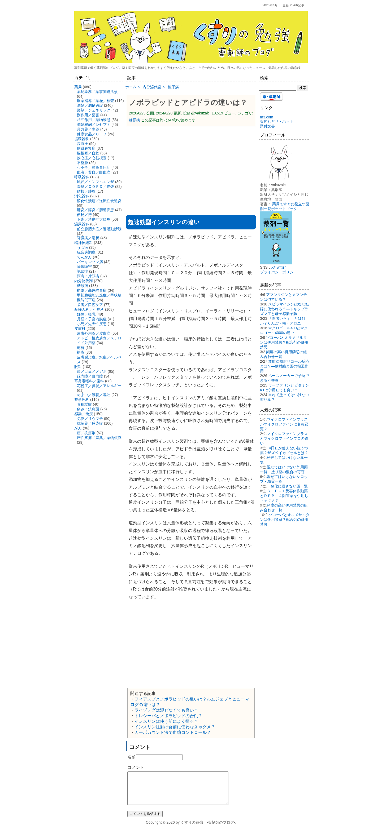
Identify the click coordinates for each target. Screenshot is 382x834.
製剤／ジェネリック (93, 110)
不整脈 (82, 163)
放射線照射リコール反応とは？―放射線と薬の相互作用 (284, 366)
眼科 (78, 367)
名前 (131, 757)
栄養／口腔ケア (90, 305)
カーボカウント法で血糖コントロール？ (172, 732)
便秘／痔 (84, 214)
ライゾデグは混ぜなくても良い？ (166, 710)
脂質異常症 (86, 148)
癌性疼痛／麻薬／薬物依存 (99, 438)
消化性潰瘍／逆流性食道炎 (99, 201)
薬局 (78, 87)
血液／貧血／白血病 (93, 172)
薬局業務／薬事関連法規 (97, 92)
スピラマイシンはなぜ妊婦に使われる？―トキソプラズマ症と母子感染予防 (284, 309)
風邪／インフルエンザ (95, 182)
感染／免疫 (83, 414)
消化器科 (81, 196)
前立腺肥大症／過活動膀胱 (99, 229)
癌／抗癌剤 (86, 433)
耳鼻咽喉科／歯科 (89, 381)
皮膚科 (79, 328)
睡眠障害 (84, 266)
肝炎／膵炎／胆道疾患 (95, 210)
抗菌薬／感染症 (90, 423)
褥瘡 (80, 352)
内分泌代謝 (83, 281)
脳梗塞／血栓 (88, 153)
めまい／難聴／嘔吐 (93, 395)
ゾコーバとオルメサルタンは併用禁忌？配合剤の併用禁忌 (284, 342)
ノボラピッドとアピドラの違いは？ (188, 103)
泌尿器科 (81, 224)
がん (78, 428)
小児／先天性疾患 (92, 324)
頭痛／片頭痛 (88, 276)
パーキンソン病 (90, 262)
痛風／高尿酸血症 (92, 290)
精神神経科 (83, 243)
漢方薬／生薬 (88, 129)
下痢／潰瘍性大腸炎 (93, 219)
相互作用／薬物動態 (93, 120)
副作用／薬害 (88, 115)
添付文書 (267, 126)
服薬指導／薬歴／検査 (95, 101)
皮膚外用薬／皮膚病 (93, 333)
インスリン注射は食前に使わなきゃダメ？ (174, 727)
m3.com (266, 117)
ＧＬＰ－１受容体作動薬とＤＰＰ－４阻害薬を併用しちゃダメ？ (284, 496)
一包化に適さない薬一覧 (287, 486)
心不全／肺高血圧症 (93, 167)
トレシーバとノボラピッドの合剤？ (168, 715)
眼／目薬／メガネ (92, 371)
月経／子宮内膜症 (92, 319)
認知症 (82, 271)
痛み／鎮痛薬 (88, 409)
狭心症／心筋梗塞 (92, 158)
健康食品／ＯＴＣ (92, 134)
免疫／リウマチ (90, 418)
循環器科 (81, 139)
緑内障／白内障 (90, 376)
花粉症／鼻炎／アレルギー (99, 386)
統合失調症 (86, 252)
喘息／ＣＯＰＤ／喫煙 (95, 186)
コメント (135, 767)
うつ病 (82, 247)
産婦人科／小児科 (89, 309)
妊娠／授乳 (86, 314)
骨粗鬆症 (84, 404)
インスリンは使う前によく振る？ (166, 721)
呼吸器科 (81, 177)
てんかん (84, 257)
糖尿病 (134, 120)
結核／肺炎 (86, 191)
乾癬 (80, 347)
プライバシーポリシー (278, 272)
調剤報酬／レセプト (93, 124)
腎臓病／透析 (88, 238)
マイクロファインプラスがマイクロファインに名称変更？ (284, 424)
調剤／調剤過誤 (90, 105)
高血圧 (82, 143)
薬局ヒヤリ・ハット (276, 121)
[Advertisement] (191, 168)
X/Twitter (278, 267)
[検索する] (277, 88)
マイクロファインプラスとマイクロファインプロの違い (284, 438)
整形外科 (81, 399)
